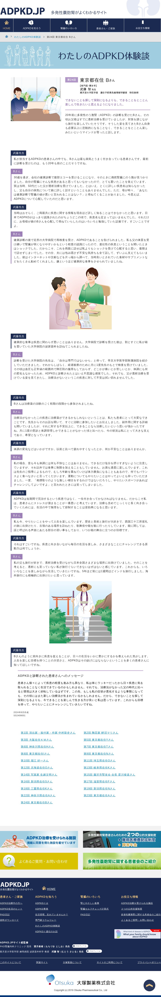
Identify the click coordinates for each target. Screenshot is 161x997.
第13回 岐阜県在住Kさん (100, 767)
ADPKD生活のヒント (11, 909)
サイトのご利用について (110, 962)
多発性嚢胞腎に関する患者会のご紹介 (141, 914)
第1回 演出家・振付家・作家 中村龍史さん (48, 732)
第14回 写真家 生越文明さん (39, 774)
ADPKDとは (41, 903)
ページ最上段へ (149, 985)
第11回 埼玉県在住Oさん (100, 760)
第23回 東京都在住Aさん (100, 795)
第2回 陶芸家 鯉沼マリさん (101, 732)
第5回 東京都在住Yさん (99, 739)
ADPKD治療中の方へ (11, 903)
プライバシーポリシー (149, 962)
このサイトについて (10, 962)
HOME (6, 25)
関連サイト (42, 962)
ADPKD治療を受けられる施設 (137, 903)
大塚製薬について (72, 962)
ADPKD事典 (41, 909)
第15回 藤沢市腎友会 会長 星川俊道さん (109, 774)
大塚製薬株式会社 (80, 980)
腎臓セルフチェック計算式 (94, 909)
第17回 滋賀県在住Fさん (99, 781)
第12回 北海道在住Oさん (37, 767)
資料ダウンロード (9, 920)
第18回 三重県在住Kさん (37, 788)
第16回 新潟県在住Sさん (37, 781)
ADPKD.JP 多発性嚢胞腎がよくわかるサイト (53, 11)
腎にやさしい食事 (89, 903)
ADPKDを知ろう (31, 25)
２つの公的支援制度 (131, 909)
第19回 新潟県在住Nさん (100, 788)
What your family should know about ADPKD (137, 934)
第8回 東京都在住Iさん (35, 753)
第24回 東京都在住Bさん (37, 802)
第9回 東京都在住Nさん (99, 753)
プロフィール (81, 946)
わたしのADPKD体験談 (27, 37)
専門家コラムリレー (45, 920)
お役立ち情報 (142, 25)
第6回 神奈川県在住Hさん (37, 746)
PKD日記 (5, 914)
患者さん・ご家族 (105, 25)
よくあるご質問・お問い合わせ (137, 920)
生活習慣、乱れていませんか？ (51, 914)
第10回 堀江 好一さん (35, 760)
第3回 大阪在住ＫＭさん (36, 739)
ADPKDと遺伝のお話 (46, 931)
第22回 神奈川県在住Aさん (38, 795)
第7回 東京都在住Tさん (99, 746)
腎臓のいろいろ (68, 25)
